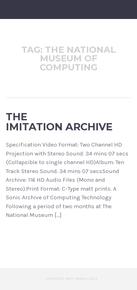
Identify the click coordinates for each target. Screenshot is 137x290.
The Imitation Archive (59, 122)
